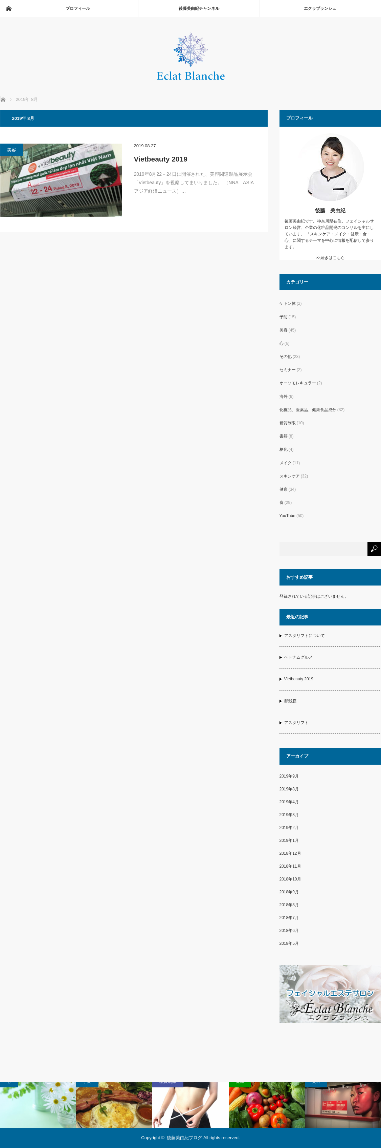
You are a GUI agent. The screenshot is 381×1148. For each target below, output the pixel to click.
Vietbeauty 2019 (160, 159)
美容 (11, 149)
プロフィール (78, 8)
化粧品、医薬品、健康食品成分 (307, 409)
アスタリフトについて (304, 635)
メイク (285, 463)
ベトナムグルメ (298, 657)
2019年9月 (289, 776)
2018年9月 (289, 892)
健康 (283, 489)
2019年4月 (289, 802)
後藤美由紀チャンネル (199, 8)
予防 (283, 317)
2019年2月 (289, 827)
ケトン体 (287, 303)
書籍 (283, 436)
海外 (283, 396)
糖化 (283, 449)
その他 (285, 356)
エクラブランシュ (320, 8)
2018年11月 (290, 866)
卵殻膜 (290, 701)
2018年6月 (289, 930)
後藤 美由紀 (330, 210)
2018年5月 (289, 943)
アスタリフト (296, 722)
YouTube (287, 515)
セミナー (287, 369)
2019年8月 (289, 789)
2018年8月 (289, 904)
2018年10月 (290, 879)
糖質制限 (287, 423)
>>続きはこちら (329, 257)
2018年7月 (289, 917)
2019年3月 (289, 814)
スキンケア (289, 476)
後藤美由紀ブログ (184, 1137)
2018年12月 (290, 853)
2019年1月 (289, 840)
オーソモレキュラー (297, 383)
